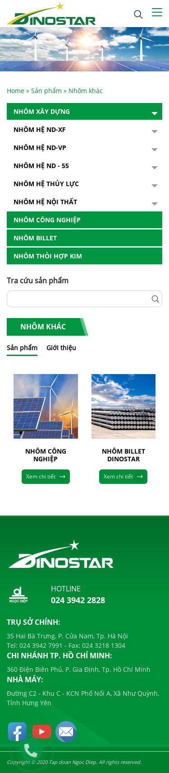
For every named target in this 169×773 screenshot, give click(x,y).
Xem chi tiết (45, 476)
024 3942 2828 (78, 600)
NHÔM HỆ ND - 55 (41, 165)
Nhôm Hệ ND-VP (40, 147)
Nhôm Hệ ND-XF (40, 129)
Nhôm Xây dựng (42, 111)
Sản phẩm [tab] (22, 347)
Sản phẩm (46, 90)
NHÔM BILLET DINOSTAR (123, 455)
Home (15, 90)
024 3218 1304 (102, 645)
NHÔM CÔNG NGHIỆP (45, 455)
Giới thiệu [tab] (61, 347)
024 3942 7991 (40, 645)
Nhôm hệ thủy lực (46, 183)
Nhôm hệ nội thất (45, 201)
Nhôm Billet (35, 238)
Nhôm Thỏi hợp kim (48, 256)
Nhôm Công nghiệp (47, 220)
